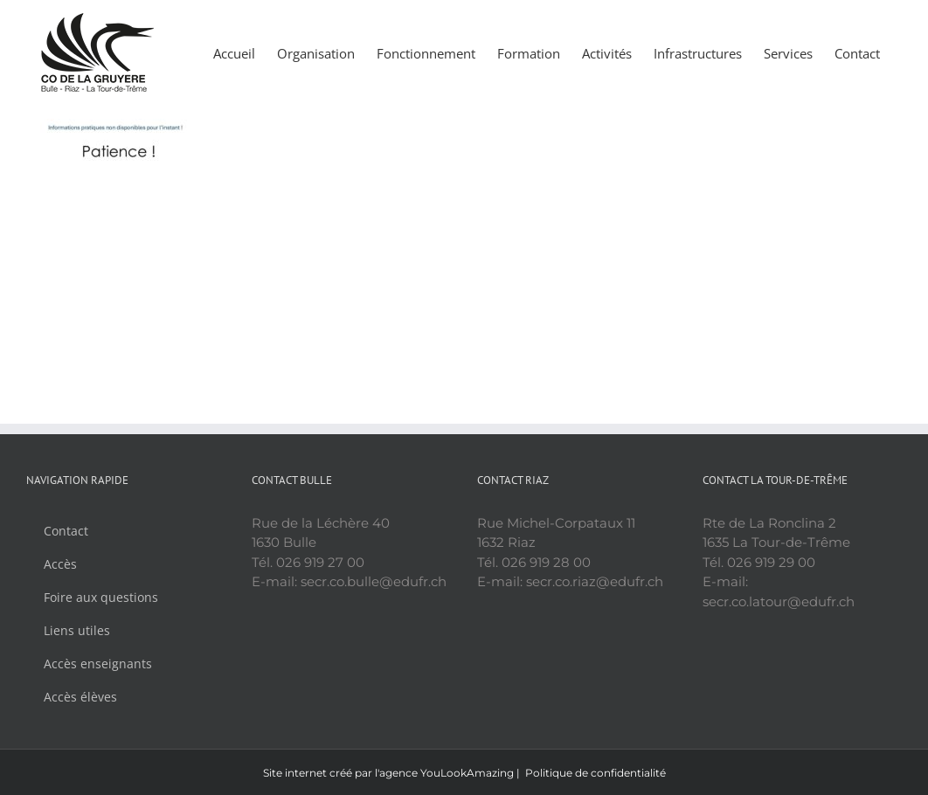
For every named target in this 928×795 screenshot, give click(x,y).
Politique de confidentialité (595, 772)
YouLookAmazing (467, 772)
